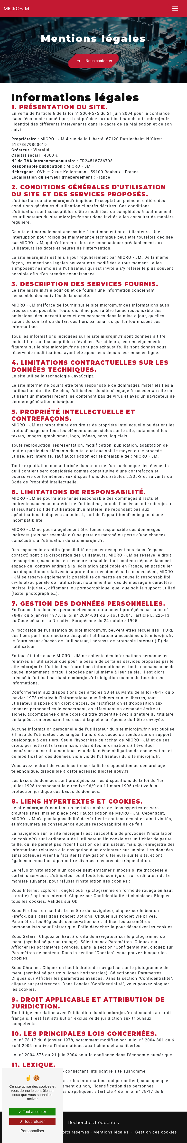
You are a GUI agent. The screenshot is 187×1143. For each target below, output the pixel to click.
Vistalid (41, 150)
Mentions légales (111, 1132)
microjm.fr (158, 119)
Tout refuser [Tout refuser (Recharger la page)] (32, 1121)
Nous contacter (93, 61)
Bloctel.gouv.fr (113, 771)
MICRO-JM (16, 8)
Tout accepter (32, 1112)
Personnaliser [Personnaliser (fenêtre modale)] (32, 1131)
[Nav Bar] (175, 8)
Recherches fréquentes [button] (93, 1122)
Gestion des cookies (156, 1132)
